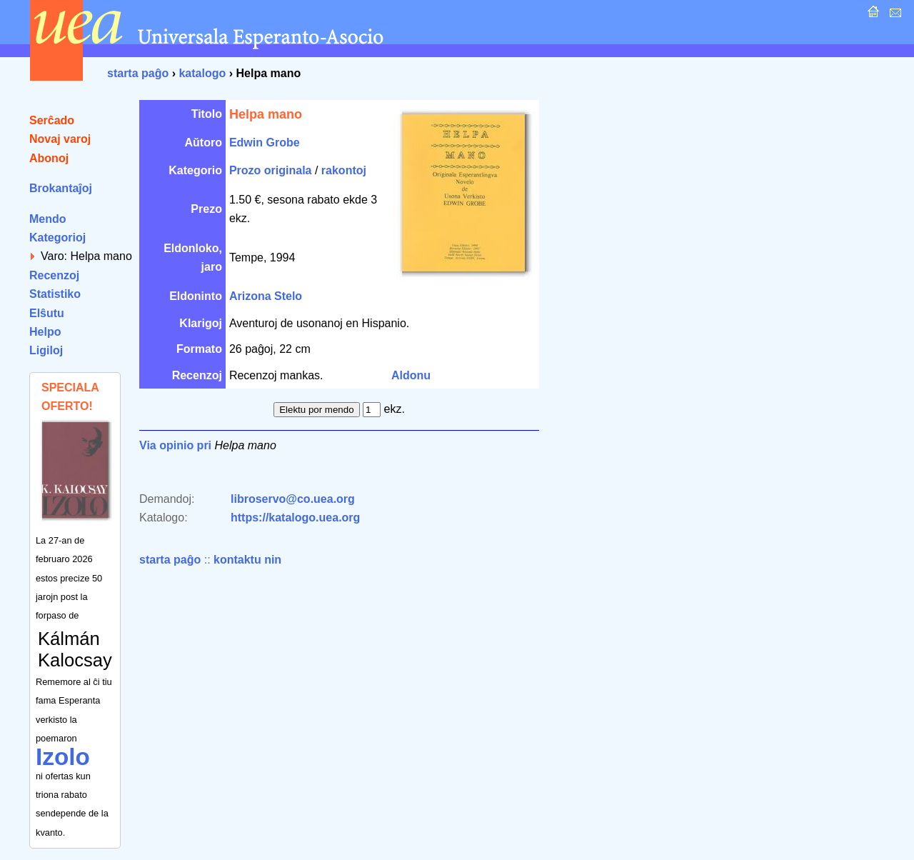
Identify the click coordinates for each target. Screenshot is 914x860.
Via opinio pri (175, 445)
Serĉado (51, 120)
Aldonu (411, 375)
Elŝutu (46, 313)
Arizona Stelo (265, 296)
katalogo (202, 73)
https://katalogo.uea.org (295, 517)
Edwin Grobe (264, 142)
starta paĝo (138, 73)
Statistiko (55, 294)
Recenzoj (54, 275)
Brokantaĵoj (60, 188)
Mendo (47, 219)
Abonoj (49, 158)
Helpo (45, 332)
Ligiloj (46, 350)
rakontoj (343, 170)
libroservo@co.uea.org (293, 499)
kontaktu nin (247, 560)
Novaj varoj (60, 139)
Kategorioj (57, 237)
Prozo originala (270, 170)
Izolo (63, 757)
